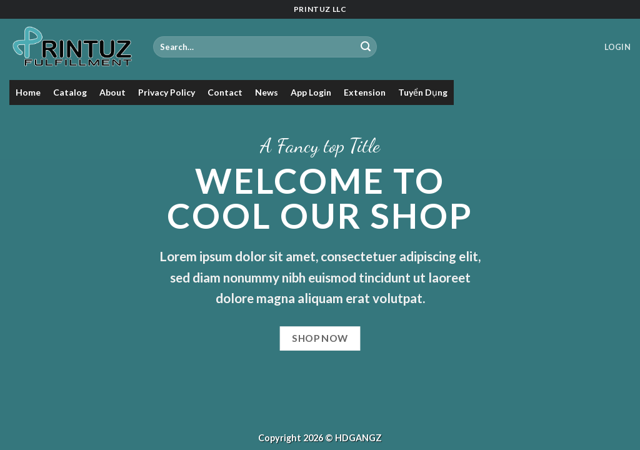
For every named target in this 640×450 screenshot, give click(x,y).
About (112, 92)
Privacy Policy (166, 92)
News (266, 92)
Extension (365, 92)
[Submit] (365, 47)
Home (28, 92)
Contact (225, 92)
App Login (311, 92)
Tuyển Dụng (423, 92)
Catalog (70, 92)
